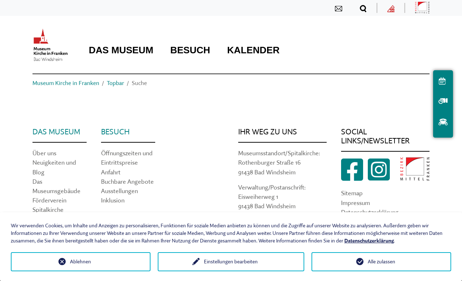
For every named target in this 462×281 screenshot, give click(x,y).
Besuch (115, 131)
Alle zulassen (381, 261)
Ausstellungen (119, 191)
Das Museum (56, 131)
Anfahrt (111, 172)
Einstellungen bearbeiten (231, 261)
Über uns (44, 153)
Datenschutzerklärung (369, 240)
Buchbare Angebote (127, 181)
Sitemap (352, 193)
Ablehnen (80, 261)
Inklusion (113, 200)
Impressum (355, 202)
